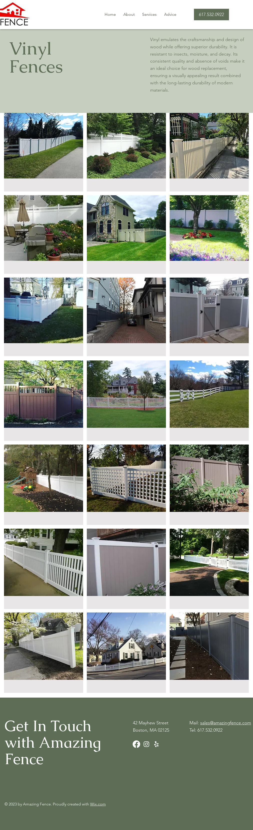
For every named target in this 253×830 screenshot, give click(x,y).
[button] (149, 14)
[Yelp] (156, 744)
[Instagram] (146, 744)
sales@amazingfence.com (225, 723)
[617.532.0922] (211, 14)
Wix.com (98, 804)
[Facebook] (136, 744)
